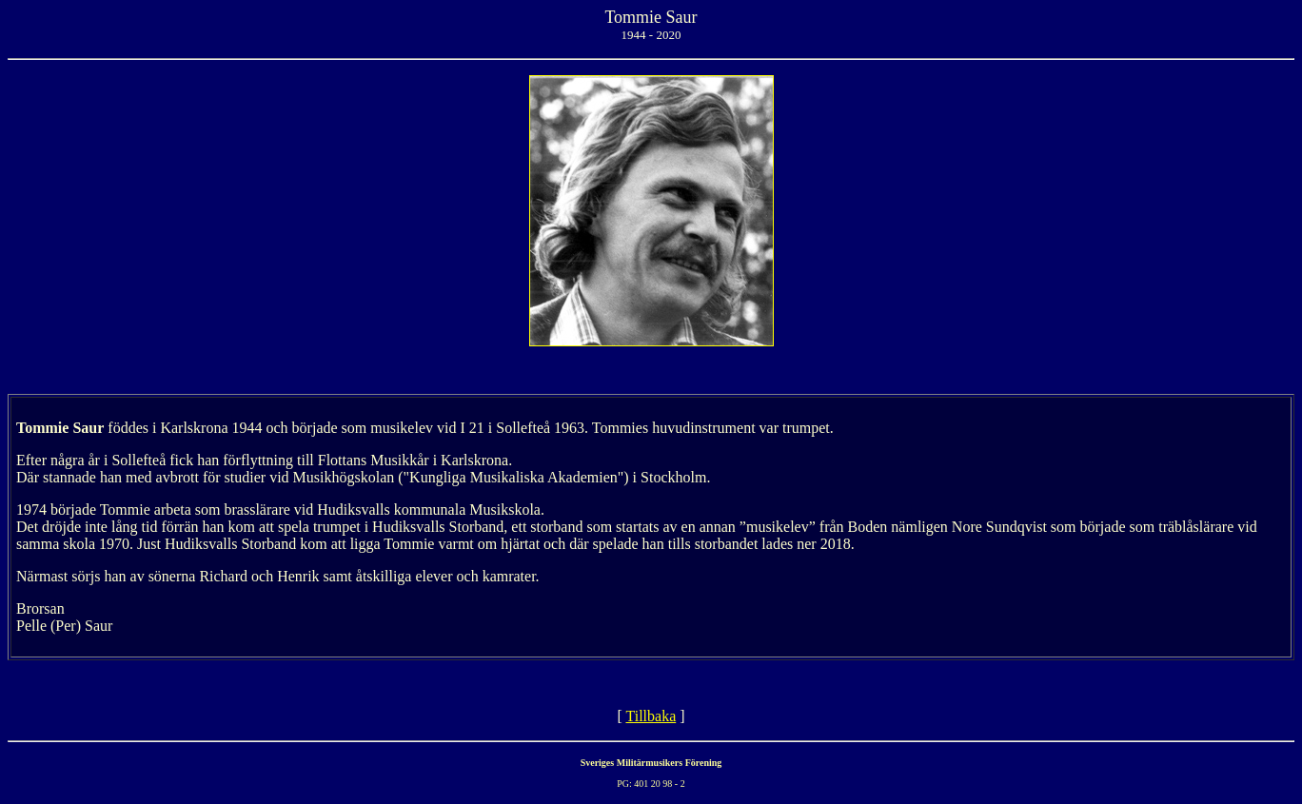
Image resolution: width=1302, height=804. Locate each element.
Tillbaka (650, 716)
